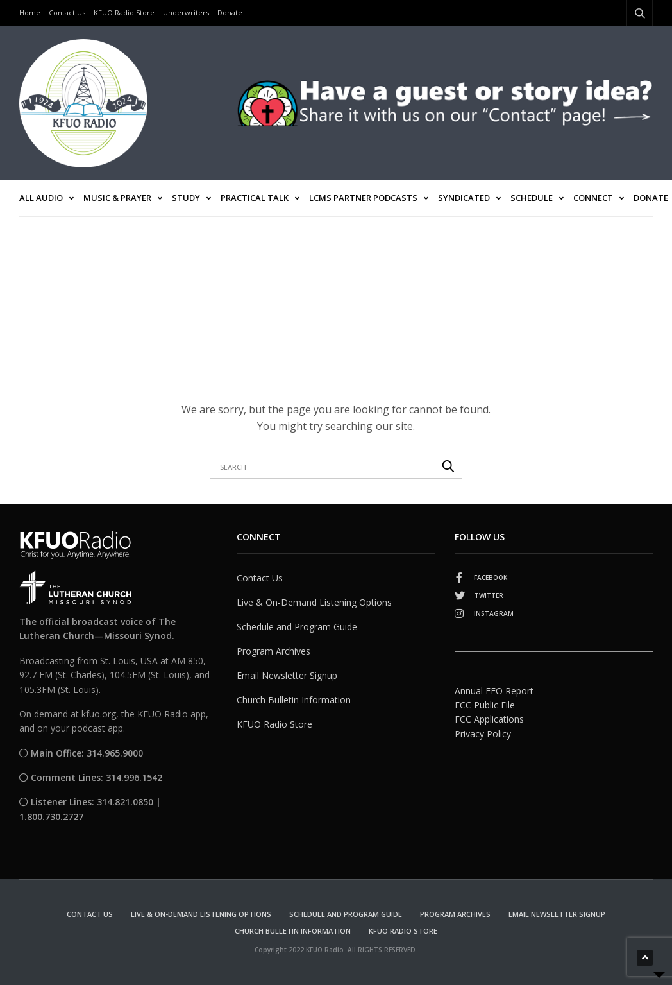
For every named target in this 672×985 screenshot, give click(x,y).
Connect (593, 197)
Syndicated (464, 197)
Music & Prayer (117, 197)
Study (186, 197)
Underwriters (186, 12)
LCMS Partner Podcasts (363, 197)
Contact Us (67, 12)
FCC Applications (489, 719)
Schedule (531, 197)
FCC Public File (485, 705)
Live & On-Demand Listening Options (314, 602)
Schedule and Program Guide (297, 627)
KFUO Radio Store (124, 12)
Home (29, 12)
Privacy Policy (483, 734)
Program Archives (273, 651)
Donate (229, 12)
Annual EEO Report (494, 691)
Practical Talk (255, 197)
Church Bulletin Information (294, 700)
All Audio (41, 197)
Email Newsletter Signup (287, 675)
